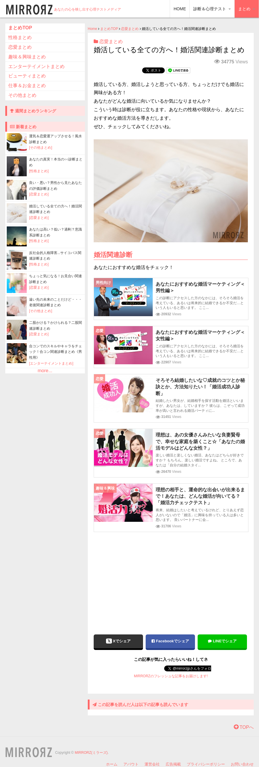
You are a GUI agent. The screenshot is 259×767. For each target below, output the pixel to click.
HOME (180, 8)
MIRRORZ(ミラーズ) (91, 753)
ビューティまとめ (27, 75)
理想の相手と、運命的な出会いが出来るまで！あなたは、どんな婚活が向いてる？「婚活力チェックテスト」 (200, 496)
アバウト (131, 764)
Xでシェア (118, 641)
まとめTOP (109, 29)
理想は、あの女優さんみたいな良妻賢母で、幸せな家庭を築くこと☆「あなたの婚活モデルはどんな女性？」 (200, 441)
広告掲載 (173, 764)
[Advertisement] (171, 579)
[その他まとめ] (40, 147)
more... (45, 370)
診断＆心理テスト (212, 8)
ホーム (111, 764)
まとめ (246, 8)
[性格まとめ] (39, 171)
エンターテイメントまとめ (36, 66)
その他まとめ (22, 95)
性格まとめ (20, 37)
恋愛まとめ (130, 29)
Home (92, 29)
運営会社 (152, 764)
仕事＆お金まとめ (27, 85)
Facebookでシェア (170, 641)
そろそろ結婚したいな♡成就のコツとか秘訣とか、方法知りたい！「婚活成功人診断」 (200, 387)
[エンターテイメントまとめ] (51, 363)
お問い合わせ (242, 764)
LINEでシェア (222, 641)
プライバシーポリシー (206, 764)
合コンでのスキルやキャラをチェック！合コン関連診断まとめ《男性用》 (55, 352)
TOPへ (244, 727)
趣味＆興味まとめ (27, 56)
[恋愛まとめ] (39, 194)
